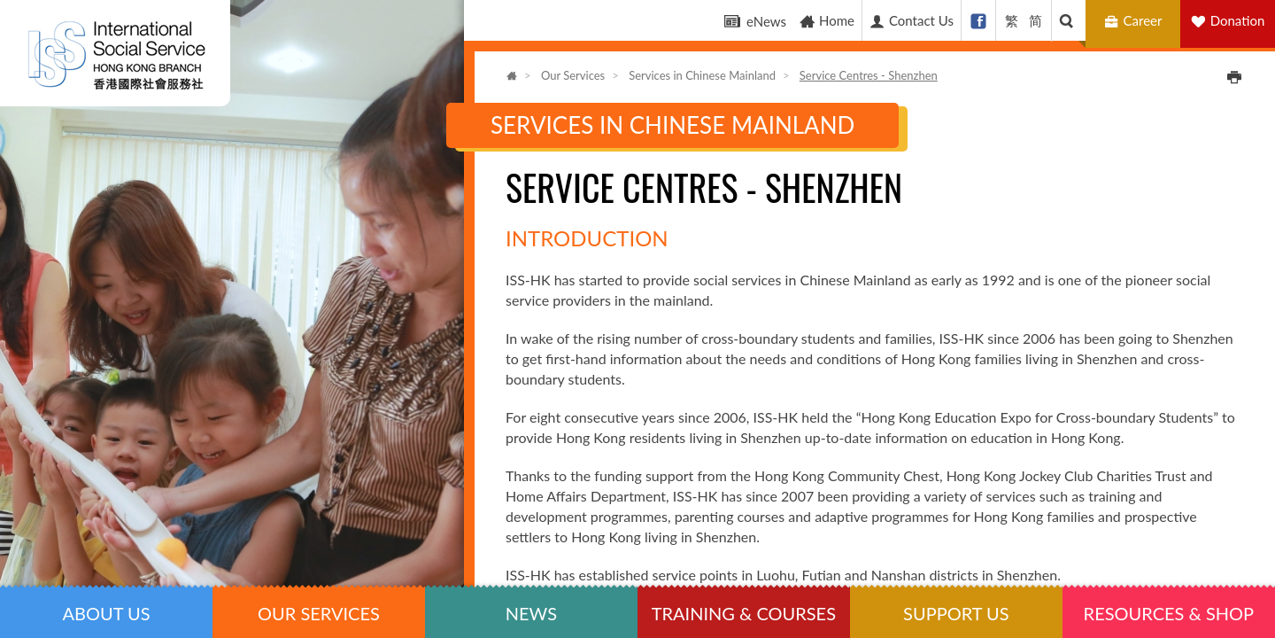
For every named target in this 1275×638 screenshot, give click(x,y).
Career (1136, 20)
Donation (1237, 20)
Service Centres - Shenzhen (869, 75)
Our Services (573, 75)
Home (826, 20)
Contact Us (911, 20)
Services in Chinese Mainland (702, 75)
